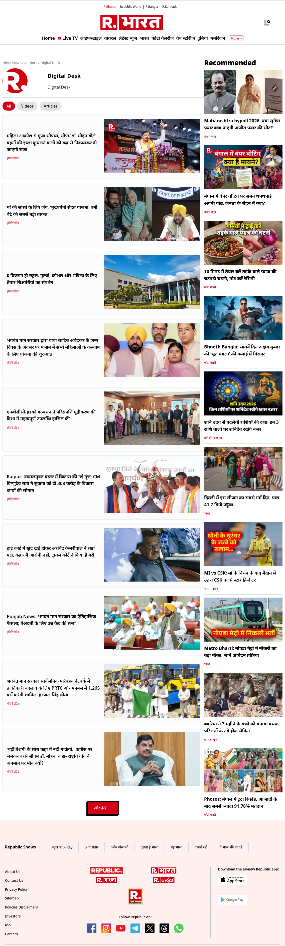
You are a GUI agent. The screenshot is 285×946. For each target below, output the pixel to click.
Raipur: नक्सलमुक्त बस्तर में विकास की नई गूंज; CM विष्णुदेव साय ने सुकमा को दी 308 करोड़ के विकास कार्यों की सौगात (53, 483)
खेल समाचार (211, 589)
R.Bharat (110, 7)
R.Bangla (152, 7)
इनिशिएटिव (13, 158)
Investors (13, 916)
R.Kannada (170, 7)
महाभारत (177, 847)
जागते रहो (201, 847)
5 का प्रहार (91, 847)
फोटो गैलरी (210, 287)
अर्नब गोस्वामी (119, 847)
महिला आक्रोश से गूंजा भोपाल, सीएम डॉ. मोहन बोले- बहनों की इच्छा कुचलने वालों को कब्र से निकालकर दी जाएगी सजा (52, 142)
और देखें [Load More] (103, 808)
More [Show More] (237, 38)
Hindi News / (13, 62)
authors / (31, 62)
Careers (11, 933)
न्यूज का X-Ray (62, 847)
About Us (12, 871)
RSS (8, 924)
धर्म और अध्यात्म (213, 438)
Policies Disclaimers (21, 907)
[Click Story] (9, 106)
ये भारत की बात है (230, 847)
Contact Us (14, 880)
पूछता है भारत (149, 847)
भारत (207, 513)
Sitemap (12, 898)
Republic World (130, 7)
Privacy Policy (16, 889)
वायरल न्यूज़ (210, 739)
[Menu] (264, 22)
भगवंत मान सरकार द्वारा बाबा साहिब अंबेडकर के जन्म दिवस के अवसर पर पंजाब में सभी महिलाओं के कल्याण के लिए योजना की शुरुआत (54, 347)
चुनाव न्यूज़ (210, 136)
